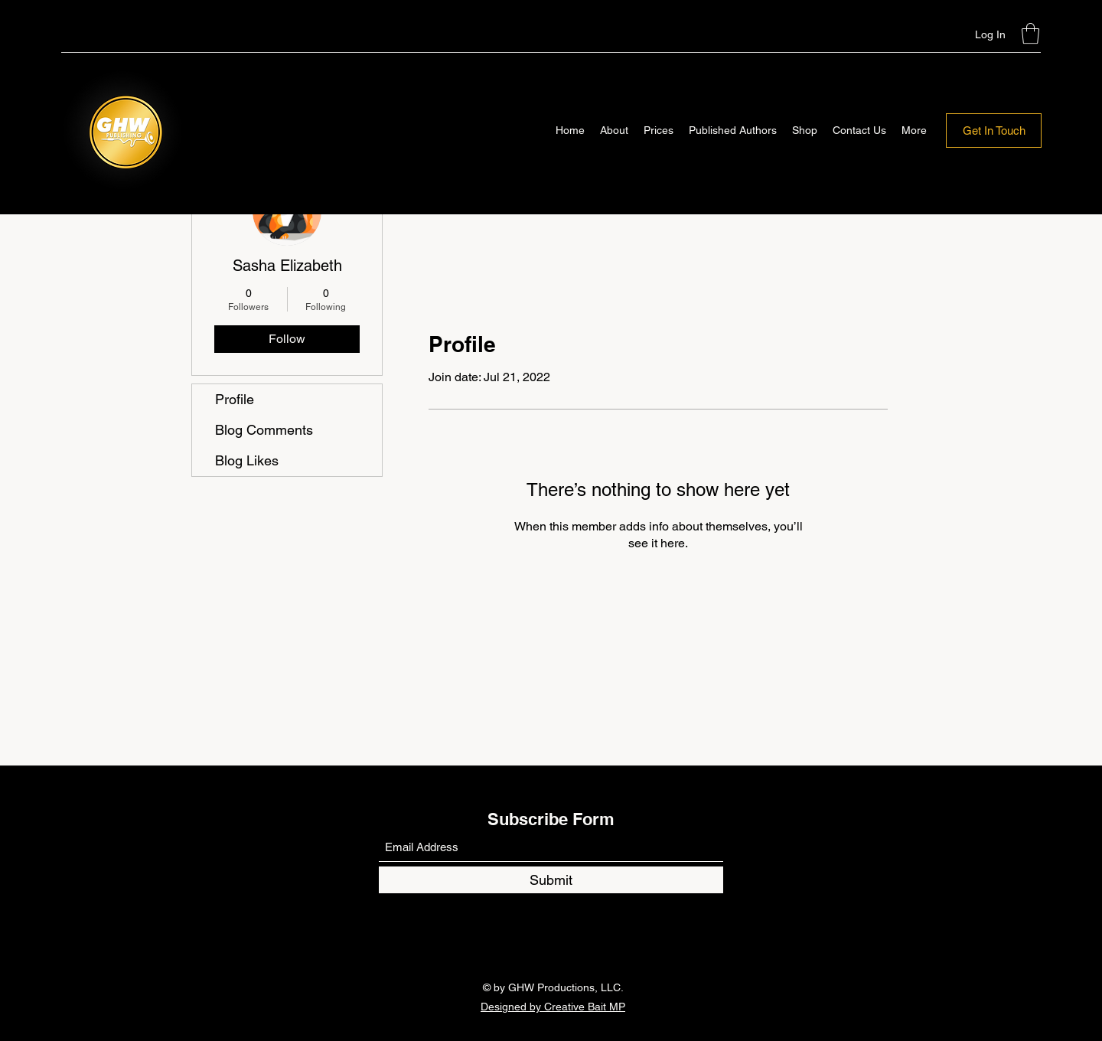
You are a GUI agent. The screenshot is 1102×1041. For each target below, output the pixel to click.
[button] (1030, 33)
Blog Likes (247, 460)
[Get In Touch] (994, 130)
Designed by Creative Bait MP (553, 1006)
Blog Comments (264, 430)
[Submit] (551, 879)
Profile (234, 399)
